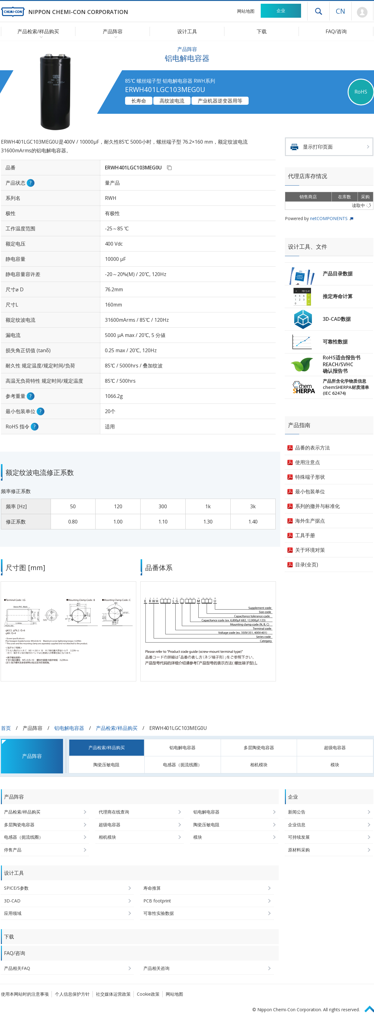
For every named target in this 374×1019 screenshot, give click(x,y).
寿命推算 (152, 888)
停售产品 (12, 850)
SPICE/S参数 (16, 888)
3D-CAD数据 (337, 319)
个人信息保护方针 (72, 994)
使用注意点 (307, 462)
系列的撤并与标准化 (317, 506)
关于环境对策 (310, 549)
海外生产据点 (310, 520)
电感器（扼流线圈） (182, 765)
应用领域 (12, 913)
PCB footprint (157, 901)
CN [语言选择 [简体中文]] (340, 11)
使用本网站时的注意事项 (25, 994)
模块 (335, 765)
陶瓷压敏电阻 (106, 765)
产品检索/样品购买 (116, 728)
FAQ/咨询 (336, 31)
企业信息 (296, 825)
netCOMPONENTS (329, 218)
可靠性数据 (335, 341)
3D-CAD (12, 901)
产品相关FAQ (17, 968)
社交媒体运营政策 (113, 994)
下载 (262, 31)
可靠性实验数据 (158, 913)
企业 (281, 10)
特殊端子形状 (310, 476)
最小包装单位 (310, 491)
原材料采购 (299, 850)
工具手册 (305, 535)
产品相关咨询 (156, 968)
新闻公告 (296, 812)
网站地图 (246, 11)
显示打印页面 (318, 146)
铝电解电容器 (69, 728)
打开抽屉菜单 (318, 11)
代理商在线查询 (114, 812)
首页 (6, 728)
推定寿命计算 (338, 296)
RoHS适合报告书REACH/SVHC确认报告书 (341, 364)
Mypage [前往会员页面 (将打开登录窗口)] (362, 12)
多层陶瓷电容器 (259, 747)
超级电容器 (335, 747)
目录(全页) (306, 564)
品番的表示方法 (312, 447)
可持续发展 (299, 837)
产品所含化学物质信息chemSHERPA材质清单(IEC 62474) (346, 387)
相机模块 (259, 765)
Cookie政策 (148, 994)
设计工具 (187, 31)
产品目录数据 (338, 273)
